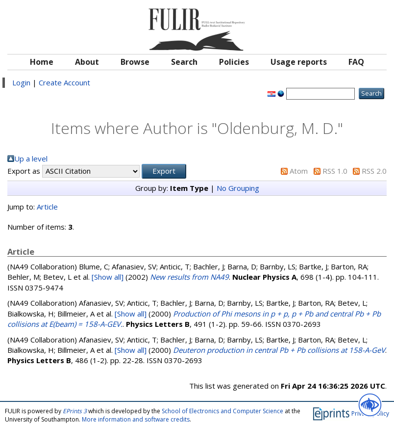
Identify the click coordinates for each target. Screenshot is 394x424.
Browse (135, 61)
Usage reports (299, 61)
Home (41, 61)
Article (47, 207)
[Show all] (107, 277)
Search (184, 61)
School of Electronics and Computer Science (222, 411)
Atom (299, 171)
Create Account (64, 82)
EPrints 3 (75, 411)
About (87, 61)
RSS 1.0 (334, 171)
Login (21, 82)
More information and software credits (136, 419)
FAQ (356, 61)
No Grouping (238, 188)
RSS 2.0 (374, 171)
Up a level (31, 158)
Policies (234, 61)
